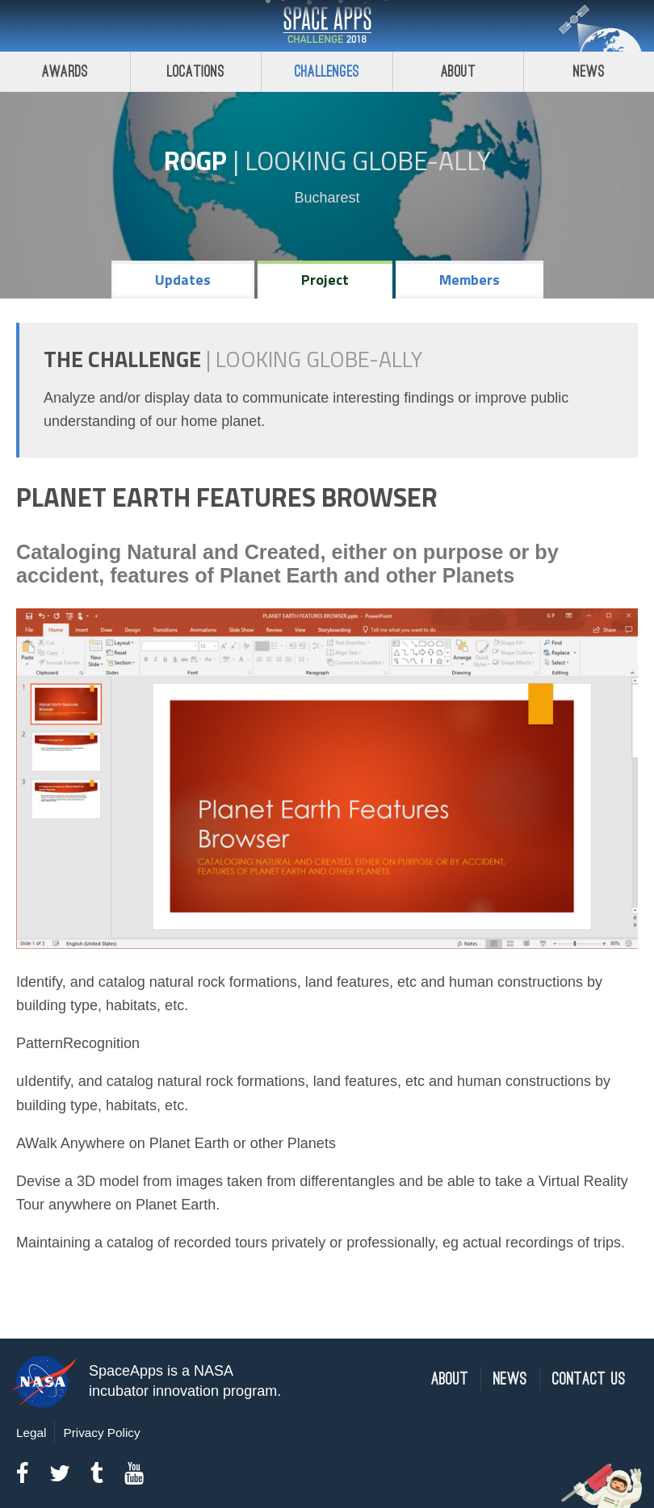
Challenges (327, 71)
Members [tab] (469, 279)
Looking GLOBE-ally (368, 160)
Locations (196, 71)
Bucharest (326, 198)
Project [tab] (325, 279)
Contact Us (589, 1379)
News (510, 1379)
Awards (65, 71)
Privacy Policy (101, 1432)
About (458, 71)
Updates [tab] (183, 279)
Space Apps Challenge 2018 (327, 26)
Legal (31, 1432)
